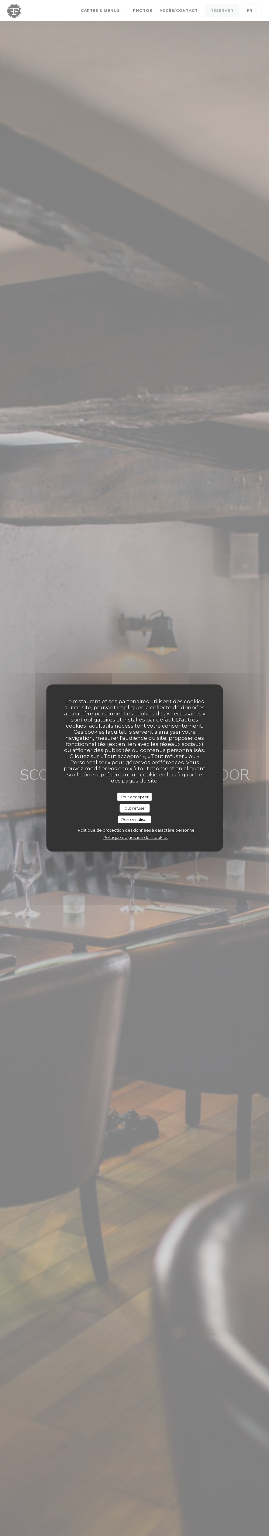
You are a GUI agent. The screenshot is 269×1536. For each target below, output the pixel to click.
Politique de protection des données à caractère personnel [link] (136, 830)
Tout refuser (134, 808)
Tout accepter (135, 796)
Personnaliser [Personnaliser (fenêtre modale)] (134, 819)
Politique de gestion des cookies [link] (135, 837)
